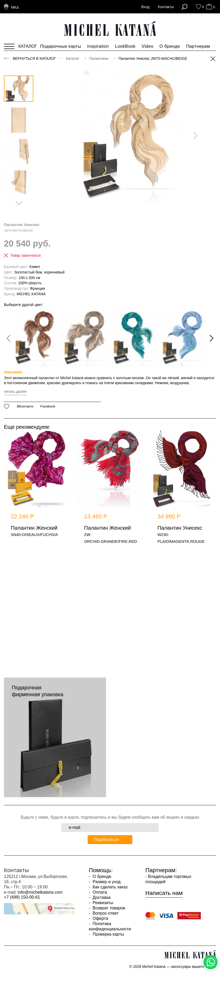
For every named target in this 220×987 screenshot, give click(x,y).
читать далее (15, 391)
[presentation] (193, 136)
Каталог (73, 58)
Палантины (99, 58)
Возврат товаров (108, 908)
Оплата (99, 892)
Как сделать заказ (109, 887)
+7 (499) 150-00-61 (22, 897)
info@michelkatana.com (40, 892)
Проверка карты (107, 934)
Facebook (47, 406)
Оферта (99, 918)
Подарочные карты (60, 46)
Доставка (101, 897)
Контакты (166, 7)
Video (147, 46)
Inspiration (98, 46)
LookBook (125, 46)
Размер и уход (106, 881)
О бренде (169, 46)
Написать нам (164, 893)
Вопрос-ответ (105, 913)
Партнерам (198, 46)
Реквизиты (102, 902)
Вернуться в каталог (34, 58)
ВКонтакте (25, 406)
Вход (145, 7)
